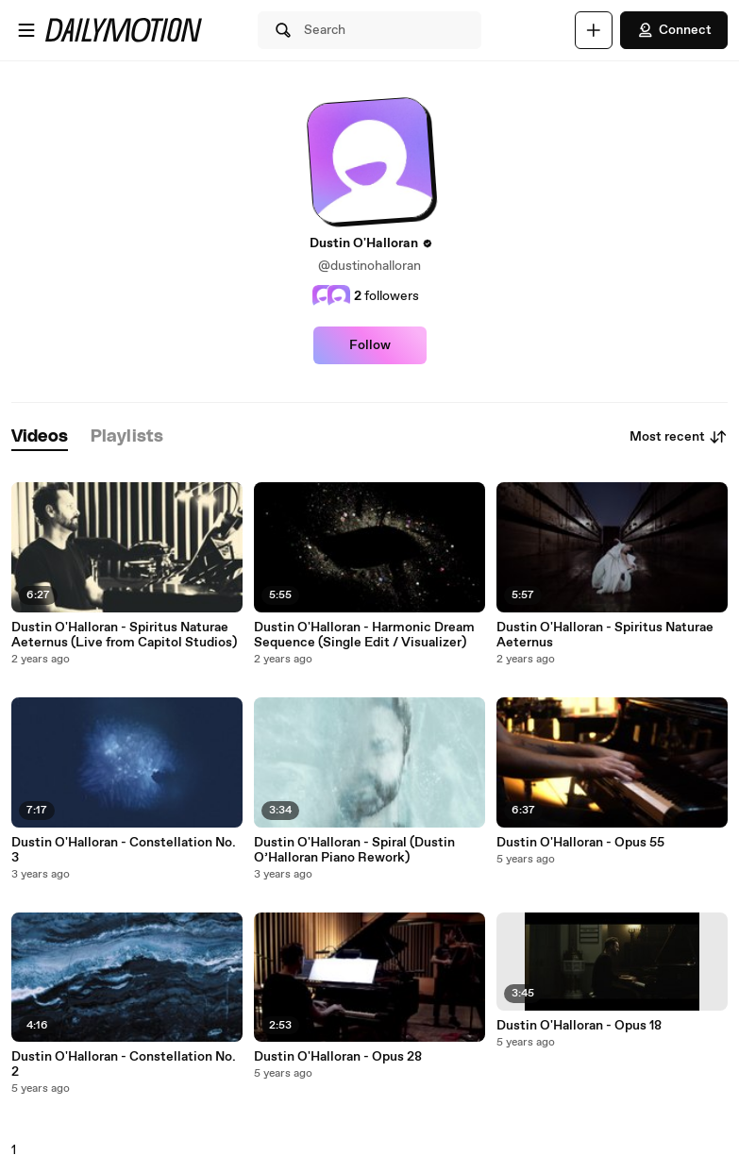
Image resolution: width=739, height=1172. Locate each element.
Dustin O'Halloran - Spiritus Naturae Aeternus (605, 635)
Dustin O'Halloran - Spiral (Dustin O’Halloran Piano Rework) (354, 850)
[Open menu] (26, 30)
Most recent (679, 436)
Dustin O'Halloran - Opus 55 (580, 842)
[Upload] (594, 30)
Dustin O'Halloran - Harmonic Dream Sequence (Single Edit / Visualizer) (364, 635)
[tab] (39, 437)
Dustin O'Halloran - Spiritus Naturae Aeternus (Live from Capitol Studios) (124, 635)
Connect (674, 30)
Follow (370, 345)
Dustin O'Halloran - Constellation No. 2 (123, 1064)
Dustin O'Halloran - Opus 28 (338, 1056)
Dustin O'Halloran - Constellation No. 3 (123, 850)
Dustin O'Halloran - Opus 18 (579, 1025)
